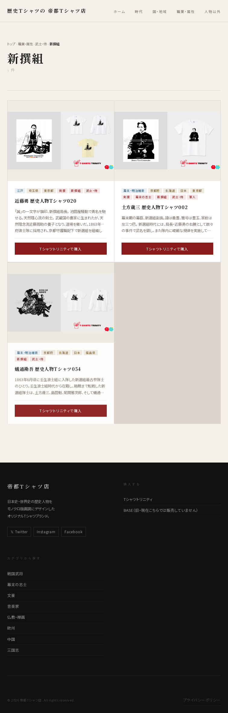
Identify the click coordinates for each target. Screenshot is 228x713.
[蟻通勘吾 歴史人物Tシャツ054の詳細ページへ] (61, 307)
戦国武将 (15, 573)
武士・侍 (41, 43)
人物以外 (212, 11)
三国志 (13, 650)
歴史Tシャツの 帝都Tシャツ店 (47, 10)
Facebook (74, 531)
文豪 (11, 595)
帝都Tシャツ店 (28, 486)
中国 (11, 639)
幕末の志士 (17, 584)
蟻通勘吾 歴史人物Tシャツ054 (48, 374)
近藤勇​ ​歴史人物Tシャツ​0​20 (45, 201)
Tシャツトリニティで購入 (61, 248)
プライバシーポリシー (202, 700)
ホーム (119, 11)
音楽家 (13, 606)
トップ (11, 43)
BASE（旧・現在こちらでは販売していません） (161, 510)
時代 (139, 11)
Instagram (46, 531)
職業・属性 (186, 11)
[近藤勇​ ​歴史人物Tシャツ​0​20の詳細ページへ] (61, 140)
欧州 (11, 628)
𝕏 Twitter (19, 531)
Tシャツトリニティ (138, 499)
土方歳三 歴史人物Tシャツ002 (155, 207)
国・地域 (160, 11)
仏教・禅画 (16, 617)
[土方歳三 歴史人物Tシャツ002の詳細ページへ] (167, 140)
